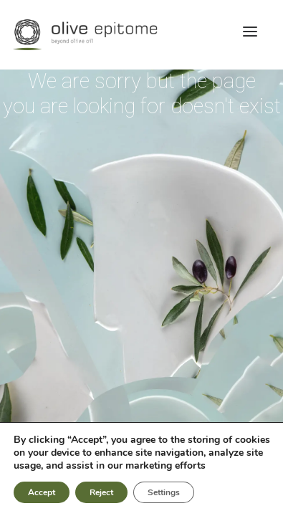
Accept (42, 492)
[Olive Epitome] (141, 34)
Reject (104, 492)
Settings (168, 492)
